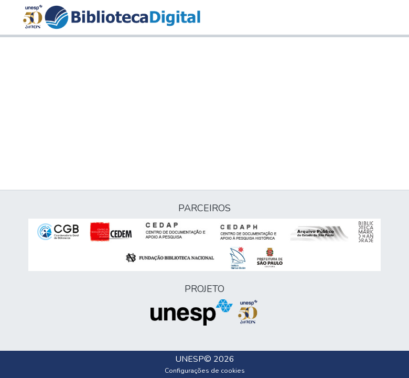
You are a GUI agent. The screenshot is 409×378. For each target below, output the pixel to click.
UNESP (189, 359)
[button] (122, 17)
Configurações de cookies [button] (205, 370)
